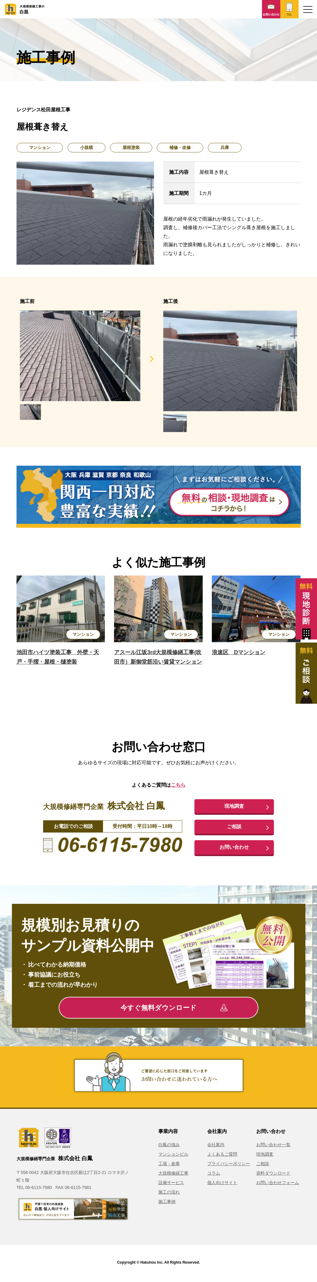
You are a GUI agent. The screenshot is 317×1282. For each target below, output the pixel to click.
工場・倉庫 (169, 1165)
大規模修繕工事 (173, 1174)
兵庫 (224, 147)
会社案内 (215, 1146)
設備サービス (171, 1184)
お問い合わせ (234, 849)
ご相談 (234, 828)
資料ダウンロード (273, 1174)
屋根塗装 (131, 147)
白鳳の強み (169, 1146)
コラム (213, 1174)
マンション (39, 147)
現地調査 (234, 806)
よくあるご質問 (222, 1155)
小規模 (86, 147)
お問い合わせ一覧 (273, 1146)
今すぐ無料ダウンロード (173, 1009)
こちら (178, 785)
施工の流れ (169, 1193)
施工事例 (166, 1203)
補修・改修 (180, 147)
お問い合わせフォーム (277, 1184)
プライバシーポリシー (228, 1165)
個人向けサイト (222, 1184)
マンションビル (173, 1155)
